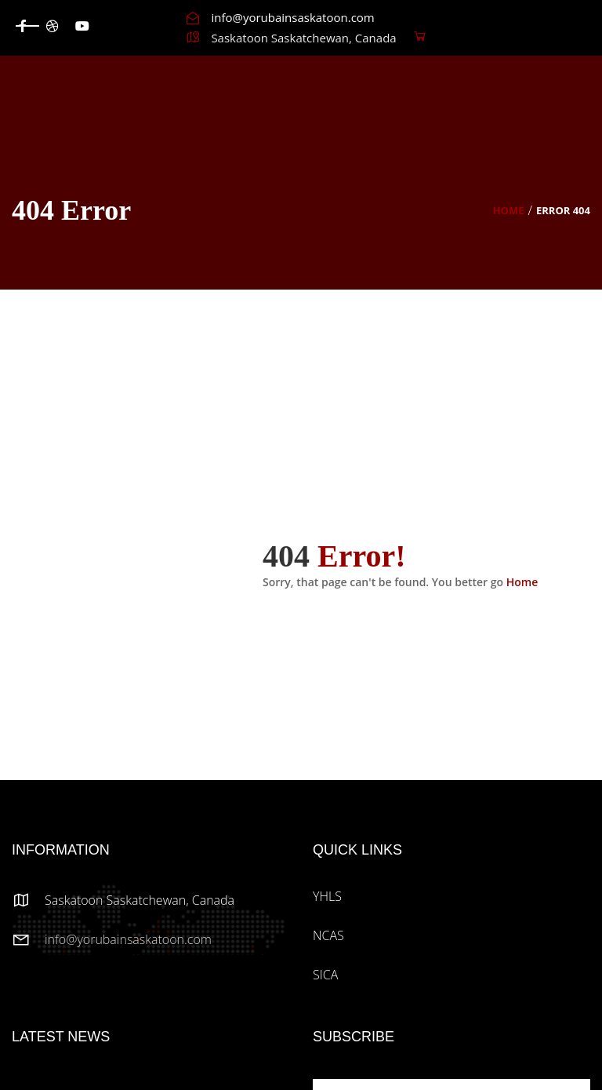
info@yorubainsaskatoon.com (128, 939)
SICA (325, 974)
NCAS (328, 935)
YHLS (327, 896)
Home (508, 210)
